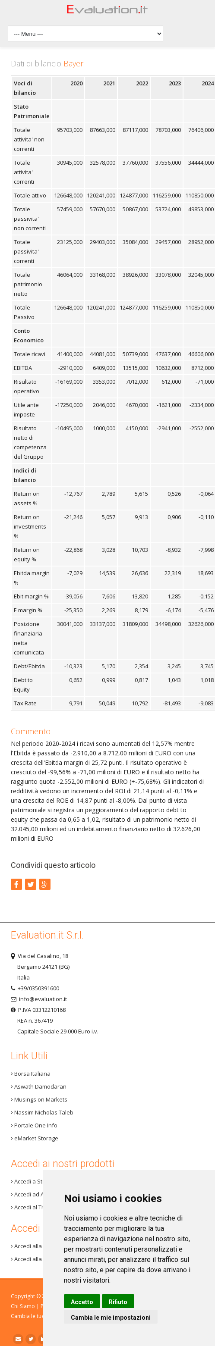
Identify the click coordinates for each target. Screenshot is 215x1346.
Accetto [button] (82, 1302)
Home (107, 11)
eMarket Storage (34, 1138)
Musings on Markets (39, 1099)
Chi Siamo (23, 1306)
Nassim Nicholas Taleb (42, 1112)
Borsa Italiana (31, 1073)
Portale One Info (34, 1125)
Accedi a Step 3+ (34, 1181)
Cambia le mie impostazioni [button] (111, 1317)
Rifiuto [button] (118, 1302)
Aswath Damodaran (38, 1086)
